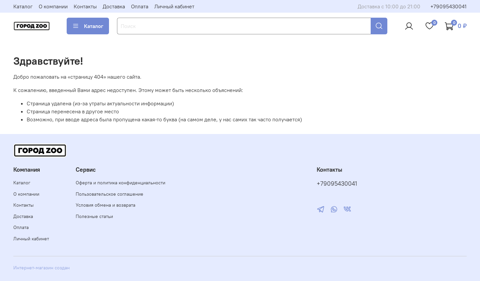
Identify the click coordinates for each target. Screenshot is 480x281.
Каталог (23, 6)
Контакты (85, 6)
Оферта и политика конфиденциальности (120, 183)
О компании (53, 6)
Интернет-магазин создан (41, 268)
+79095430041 (448, 6)
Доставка (114, 6)
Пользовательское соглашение (109, 194)
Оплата (139, 6)
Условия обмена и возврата (105, 205)
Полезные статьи (94, 216)
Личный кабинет (174, 6)
